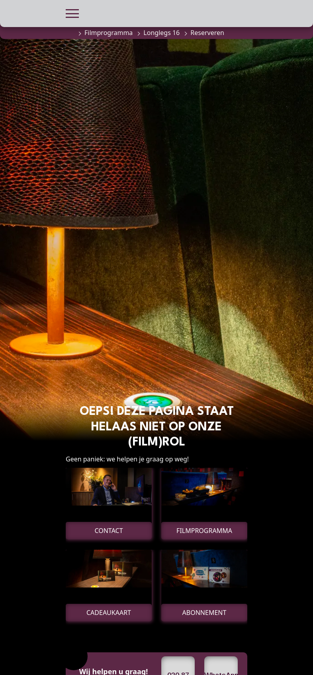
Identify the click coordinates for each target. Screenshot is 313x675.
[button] (72, 12)
